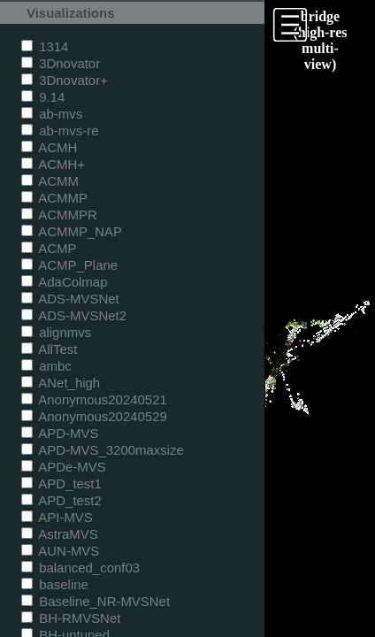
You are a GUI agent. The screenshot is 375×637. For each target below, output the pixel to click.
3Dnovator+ (64, 80)
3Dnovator (60, 63)
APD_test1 (61, 483)
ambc (46, 365)
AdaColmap (64, 281)
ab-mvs (51, 113)
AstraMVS (59, 533)
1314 (44, 46)
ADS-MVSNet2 (73, 315)
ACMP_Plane (69, 264)
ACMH (49, 147)
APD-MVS (59, 433)
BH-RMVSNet (70, 617)
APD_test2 (61, 500)
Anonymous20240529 (94, 416)
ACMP (49, 248)
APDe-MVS (63, 466)
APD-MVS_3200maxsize (102, 449)
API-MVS (57, 517)
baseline (54, 584)
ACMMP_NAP (71, 231)
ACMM (50, 180)
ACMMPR (59, 214)
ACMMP (54, 197)
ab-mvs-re (59, 130)
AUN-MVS (60, 550)
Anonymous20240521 (94, 399)
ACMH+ (53, 164)
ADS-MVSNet (70, 298)
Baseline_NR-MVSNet (95, 601)
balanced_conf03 (80, 567)
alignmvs (56, 332)
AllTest (49, 349)
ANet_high (60, 382)
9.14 (43, 96)
